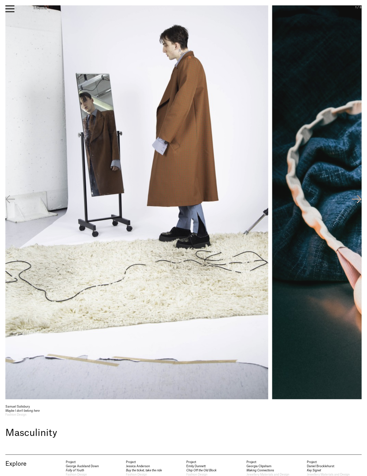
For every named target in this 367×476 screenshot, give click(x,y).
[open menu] (9, 8)
